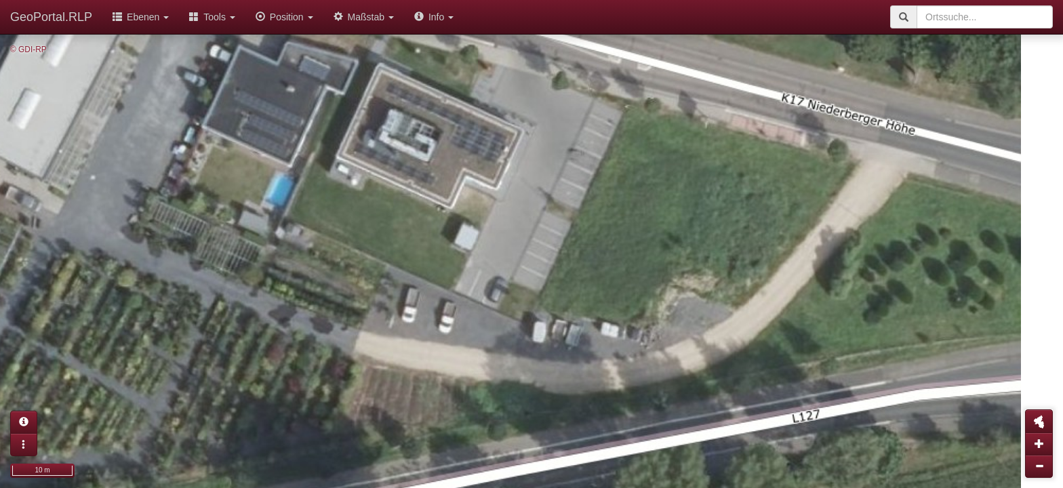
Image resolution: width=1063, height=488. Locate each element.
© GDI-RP (28, 49)
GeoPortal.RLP (51, 17)
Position (284, 17)
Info (434, 17)
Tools (212, 17)
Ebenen (141, 17)
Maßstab (364, 17)
